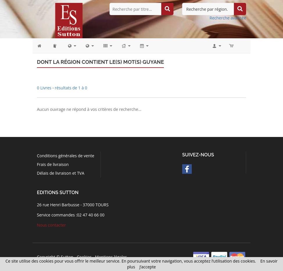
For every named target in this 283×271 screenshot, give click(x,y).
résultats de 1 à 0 (71, 88)
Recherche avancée (227, 18)
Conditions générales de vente (65, 155)
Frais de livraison (53, 164)
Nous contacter (51, 225)
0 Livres (44, 88)
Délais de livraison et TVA (60, 173)
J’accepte (147, 267)
